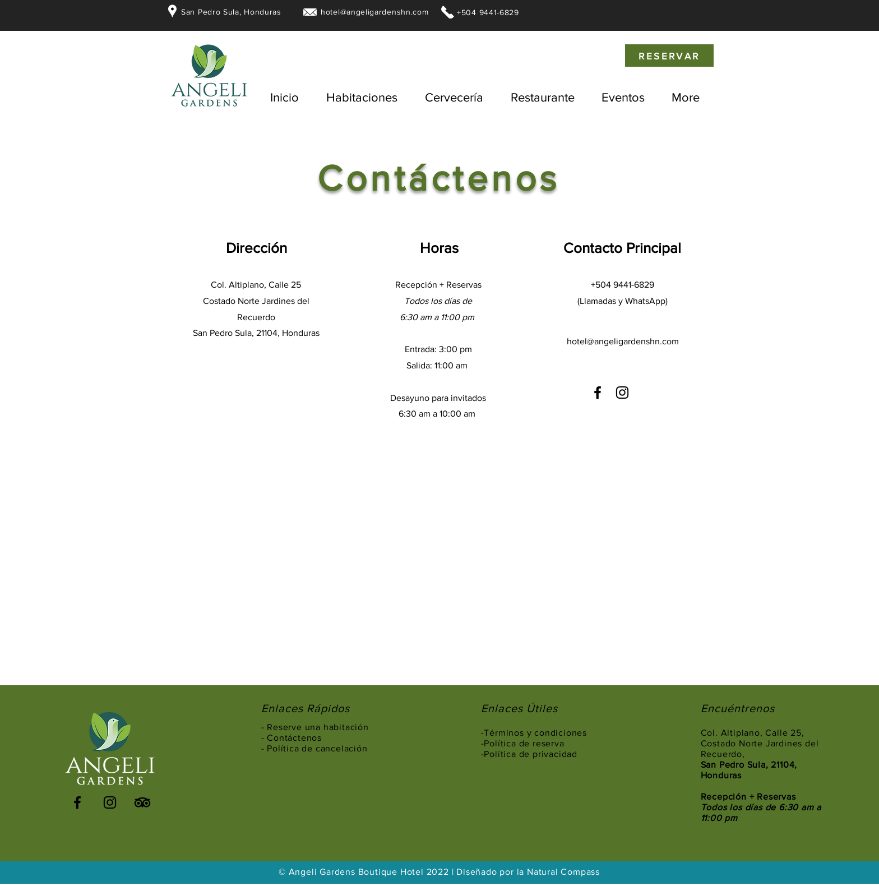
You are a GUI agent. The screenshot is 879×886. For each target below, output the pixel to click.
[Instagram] (622, 392)
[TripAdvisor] (142, 802)
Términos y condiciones (535, 732)
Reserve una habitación (319, 727)
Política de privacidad (530, 754)
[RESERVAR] (669, 55)
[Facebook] (597, 392)
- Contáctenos (291, 737)
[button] (361, 98)
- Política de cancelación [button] (314, 748)
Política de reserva (525, 743)
